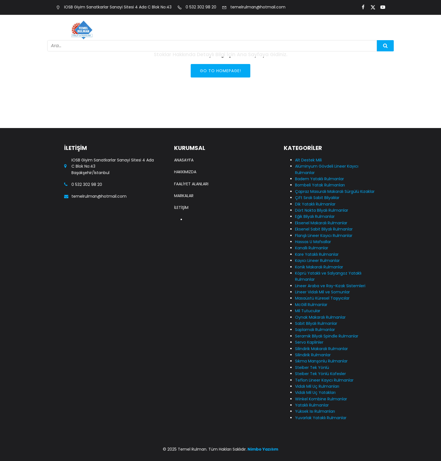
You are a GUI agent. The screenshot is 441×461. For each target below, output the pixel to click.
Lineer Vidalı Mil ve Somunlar (322, 292)
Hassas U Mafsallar (313, 242)
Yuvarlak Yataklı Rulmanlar (320, 418)
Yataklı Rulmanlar (312, 405)
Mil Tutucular (307, 311)
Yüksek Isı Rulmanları (315, 411)
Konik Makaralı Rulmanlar (319, 267)
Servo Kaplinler (309, 342)
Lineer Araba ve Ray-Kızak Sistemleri (330, 286)
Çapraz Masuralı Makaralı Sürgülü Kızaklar (335, 191)
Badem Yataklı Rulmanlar (319, 179)
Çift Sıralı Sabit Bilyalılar (317, 197)
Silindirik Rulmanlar (313, 355)
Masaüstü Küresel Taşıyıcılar (322, 298)
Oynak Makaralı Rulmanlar (320, 317)
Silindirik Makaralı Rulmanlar (321, 349)
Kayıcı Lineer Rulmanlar (317, 260)
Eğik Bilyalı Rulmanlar (315, 216)
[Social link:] (361, 7)
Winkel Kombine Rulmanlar (321, 399)
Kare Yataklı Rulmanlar (317, 254)
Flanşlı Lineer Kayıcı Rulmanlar (323, 235)
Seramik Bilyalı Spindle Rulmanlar (326, 336)
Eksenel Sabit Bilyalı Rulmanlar (324, 229)
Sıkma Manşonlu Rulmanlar (321, 361)
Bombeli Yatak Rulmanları (320, 185)
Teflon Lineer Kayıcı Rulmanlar (324, 380)
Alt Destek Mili (308, 160)
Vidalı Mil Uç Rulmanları (317, 386)
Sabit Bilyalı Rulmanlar (316, 323)
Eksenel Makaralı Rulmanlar (321, 223)
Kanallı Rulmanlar (311, 248)
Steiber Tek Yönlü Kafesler (320, 373)
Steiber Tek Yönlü (312, 367)
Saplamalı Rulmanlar (315, 329)
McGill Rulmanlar (311, 304)
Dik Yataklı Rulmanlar (315, 204)
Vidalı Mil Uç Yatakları (315, 392)
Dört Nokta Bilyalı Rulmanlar (321, 210)
